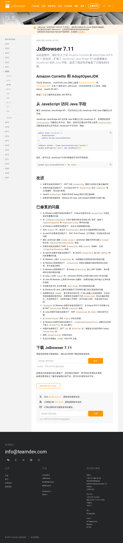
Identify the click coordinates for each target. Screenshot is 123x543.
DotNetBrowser (48, 482)
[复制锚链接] (100, 76)
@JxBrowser (54, 396)
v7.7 (7, 107)
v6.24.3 (9, 118)
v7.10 (8, 89)
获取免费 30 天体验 (47, 386)
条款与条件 (59, 366)
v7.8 (7, 98)
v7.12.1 (9, 76)
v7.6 (7, 111)
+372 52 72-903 (93, 497)
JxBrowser (18, 6)
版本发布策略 (10, 39)
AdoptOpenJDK (43, 86)
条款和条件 (65, 419)
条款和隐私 (35, 537)
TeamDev (15, 537)
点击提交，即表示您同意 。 (51, 366)
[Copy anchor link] (74, 347)
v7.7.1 (8, 102)
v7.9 (7, 94)
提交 (96, 361)
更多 (42, 94)
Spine (44, 494)
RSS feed (59, 402)
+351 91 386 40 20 (94, 478)
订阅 (96, 413)
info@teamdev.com (26, 452)
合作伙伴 (8, 483)
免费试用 (94, 6)
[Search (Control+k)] (104, 6)
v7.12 (8, 80)
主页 (6, 475)
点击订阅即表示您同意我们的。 (55, 419)
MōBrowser (46, 485)
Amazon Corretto (87, 82)
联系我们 (81, 32)
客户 (6, 479)
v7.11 (8, 85)
